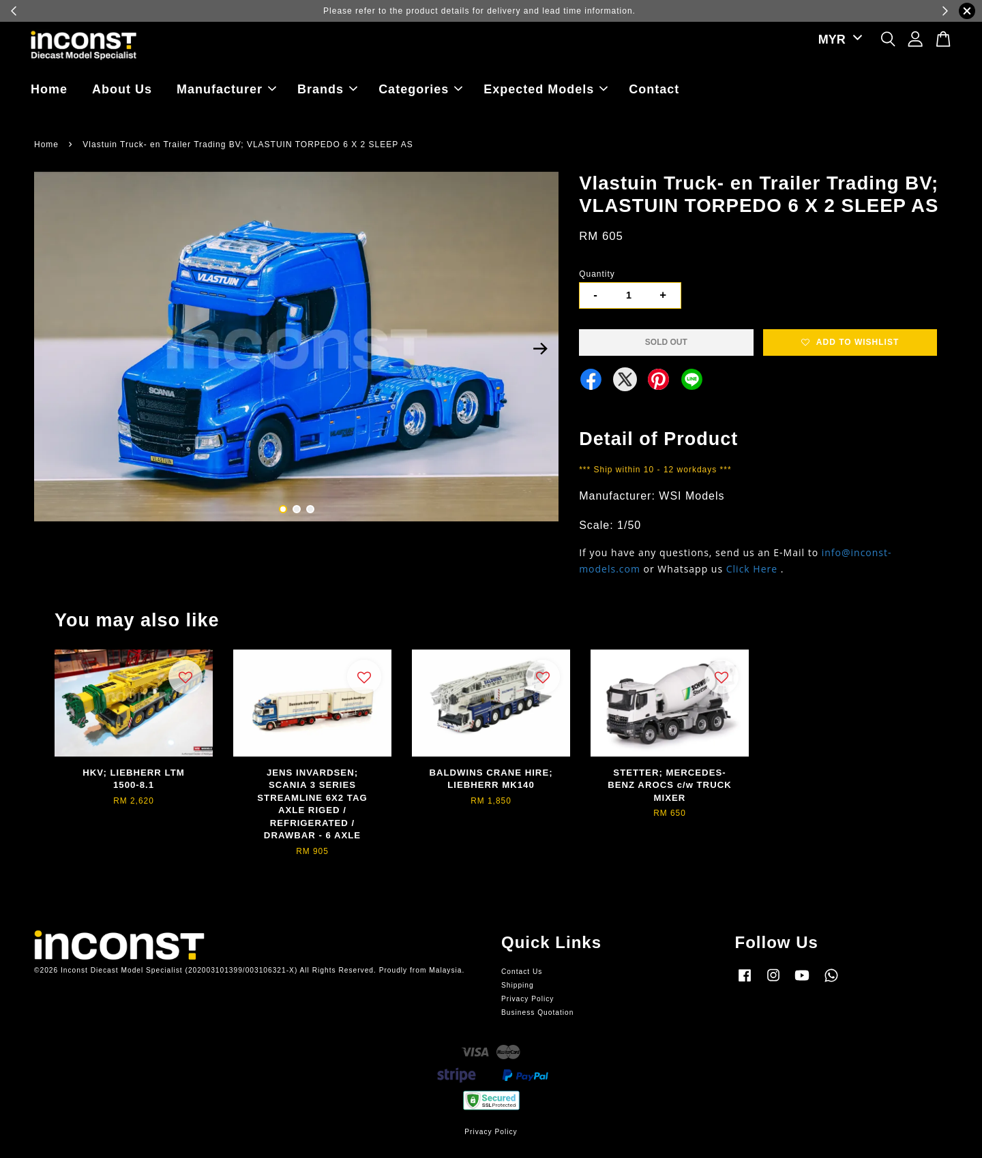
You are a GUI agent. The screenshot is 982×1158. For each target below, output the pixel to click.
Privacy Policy (527, 999)
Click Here (751, 568)
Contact (654, 89)
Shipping (517, 985)
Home (49, 89)
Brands (327, 89)
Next (540, 349)
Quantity (597, 274)
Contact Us (521, 971)
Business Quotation (537, 1012)
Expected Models (545, 89)
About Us (122, 89)
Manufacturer (226, 89)
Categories (420, 89)
